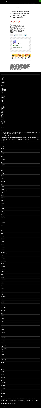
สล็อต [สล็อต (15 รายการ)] (13, 401)
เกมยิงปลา (12, 69)
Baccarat (18, 11)
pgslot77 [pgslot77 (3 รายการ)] (7, 400)
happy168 (2, 187)
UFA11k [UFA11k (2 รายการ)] (30, 400)
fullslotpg (2, 184)
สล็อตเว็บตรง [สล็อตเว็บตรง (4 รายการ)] (9, 403)
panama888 (2, 217)
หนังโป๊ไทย (2, 88)
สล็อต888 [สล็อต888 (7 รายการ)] (25, 401)
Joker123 (24, 11)
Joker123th (27, 11)
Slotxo (11, 13)
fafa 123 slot (3, 181)
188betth (2, 153)
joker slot (2, 97)
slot (1, 94)
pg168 (2, 78)
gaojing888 (2, 186)
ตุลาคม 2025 (3, 377)
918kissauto (3, 159)
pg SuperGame (3, 222)
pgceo (2, 225)
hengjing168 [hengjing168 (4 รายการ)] (23, 398)
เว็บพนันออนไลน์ (19, 69)
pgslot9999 (2, 238)
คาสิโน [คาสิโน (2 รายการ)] (31, 400)
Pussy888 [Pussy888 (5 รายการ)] (17, 400)
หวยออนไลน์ (3, 122)
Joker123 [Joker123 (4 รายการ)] (30, 398)
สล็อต (23, 68)
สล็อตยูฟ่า (2, 329)
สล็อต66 (2, 80)
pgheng (2, 228)
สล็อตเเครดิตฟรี (3, 337)
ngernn (2, 214)
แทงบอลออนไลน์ (3, 359)
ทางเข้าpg (2, 302)
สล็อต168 (2, 318)
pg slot (2, 91)
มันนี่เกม (2, 313)
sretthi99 (2, 277)
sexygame (2, 263)
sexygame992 (3, 266)
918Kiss (11, 11)
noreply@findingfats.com (17, 47)
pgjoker (2, 230)
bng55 (2, 170)
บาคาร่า (19, 13)
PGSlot (2, 233)
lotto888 (2, 208)
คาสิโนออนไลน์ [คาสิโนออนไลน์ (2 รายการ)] (33, 400)
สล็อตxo (2, 102)
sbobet (2, 255)
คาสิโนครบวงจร (3, 294)
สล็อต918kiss (3, 324)
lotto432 (2, 205)
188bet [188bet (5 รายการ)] (2, 398)
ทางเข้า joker (3, 96)
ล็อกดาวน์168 (3, 315)
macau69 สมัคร (3, 209)
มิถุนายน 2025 (3, 383)
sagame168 (2, 250)
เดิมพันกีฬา (2, 346)
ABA (13, 11)
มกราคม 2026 (3, 372)
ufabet (2, 291)
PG (1, 219)
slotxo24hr (2, 274)
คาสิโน (13, 13)
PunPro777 (11, 12)
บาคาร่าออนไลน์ (22, 13)
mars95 (2, 211)
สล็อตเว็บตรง (3, 81)
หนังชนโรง (2, 106)
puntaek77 (2, 244)
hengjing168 (3, 189)
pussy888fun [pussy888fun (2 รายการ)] (20, 400)
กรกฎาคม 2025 (3, 382)
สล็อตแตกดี (2, 338)
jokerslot (2, 101)
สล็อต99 (2, 326)
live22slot (2, 203)
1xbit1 (2, 156)
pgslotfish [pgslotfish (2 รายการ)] (12, 400)
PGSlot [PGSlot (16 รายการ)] (4, 400)
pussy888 (2, 85)
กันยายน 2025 (3, 379)
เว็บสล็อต (2, 354)
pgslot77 (2, 118)
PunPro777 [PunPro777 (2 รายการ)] (15, 400)
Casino (21, 11)
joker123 (2, 77)
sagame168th (18, 12)
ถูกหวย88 (2, 299)
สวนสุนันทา (2, 340)
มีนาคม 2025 (3, 388)
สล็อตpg (2, 327)
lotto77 (2, 206)
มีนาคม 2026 (3, 369)
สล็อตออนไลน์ (27, 68)
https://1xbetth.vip (3, 89)
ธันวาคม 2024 (3, 393)
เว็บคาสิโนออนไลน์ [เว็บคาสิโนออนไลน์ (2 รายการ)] (13, 403)
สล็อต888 (2, 83)
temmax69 (2, 280)
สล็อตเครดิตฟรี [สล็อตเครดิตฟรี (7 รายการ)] (4, 403)
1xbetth (2, 154)
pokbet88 (2, 239)
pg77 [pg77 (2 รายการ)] (1, 400)
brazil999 (2, 175)
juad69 (2, 198)
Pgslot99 (2, 236)
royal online (3, 249)
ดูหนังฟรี (2, 109)
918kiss (2, 105)
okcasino (2, 216)
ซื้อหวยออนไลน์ (3, 121)
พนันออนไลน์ (28, 13)
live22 (2, 114)
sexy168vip (2, 258)
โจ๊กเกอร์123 (3, 98)
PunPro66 (2, 241)
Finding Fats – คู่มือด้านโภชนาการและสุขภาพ (9, 1)
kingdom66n (3, 200)
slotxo (2, 87)
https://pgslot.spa (3, 90)
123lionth (2, 148)
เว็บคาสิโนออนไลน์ (3, 348)
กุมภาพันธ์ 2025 (3, 390)
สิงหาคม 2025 (3, 380)
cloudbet (2, 178)
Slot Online (29, 12)
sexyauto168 (3, 260)
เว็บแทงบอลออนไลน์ (4, 357)
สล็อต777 (2, 321)
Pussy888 (15, 12)
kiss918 (2, 92)
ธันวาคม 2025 (3, 374)
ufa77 (2, 285)
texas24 (2, 282)
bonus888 (2, 173)
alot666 (2, 165)
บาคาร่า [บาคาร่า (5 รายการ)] (36, 400)
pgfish (2, 227)
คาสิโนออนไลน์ (16, 13)
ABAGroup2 (15, 11)
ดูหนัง (2, 115)
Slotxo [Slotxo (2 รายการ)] (25, 400)
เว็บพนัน (15, 69)
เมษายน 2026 (3, 368)
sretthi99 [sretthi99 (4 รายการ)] (27, 400)
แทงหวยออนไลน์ (3, 360)
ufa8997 (2, 288)
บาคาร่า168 (3, 111)
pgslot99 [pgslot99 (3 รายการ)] (10, 400)
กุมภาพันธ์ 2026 (3, 371)
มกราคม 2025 (3, 391)
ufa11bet (2, 283)
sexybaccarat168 (23, 12)
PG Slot (2, 220)
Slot (26, 12)
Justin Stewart (16, 45)
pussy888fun (3, 247)
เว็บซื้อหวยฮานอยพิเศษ (4, 349)
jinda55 (2, 79)
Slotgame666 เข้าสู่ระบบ (4, 271)
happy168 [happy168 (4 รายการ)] (19, 398)
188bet (2, 151)
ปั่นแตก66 (25, 13)
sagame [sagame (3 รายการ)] (23, 400)
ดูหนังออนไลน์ (3, 95)
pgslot (2, 84)
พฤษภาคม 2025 (3, 385)
